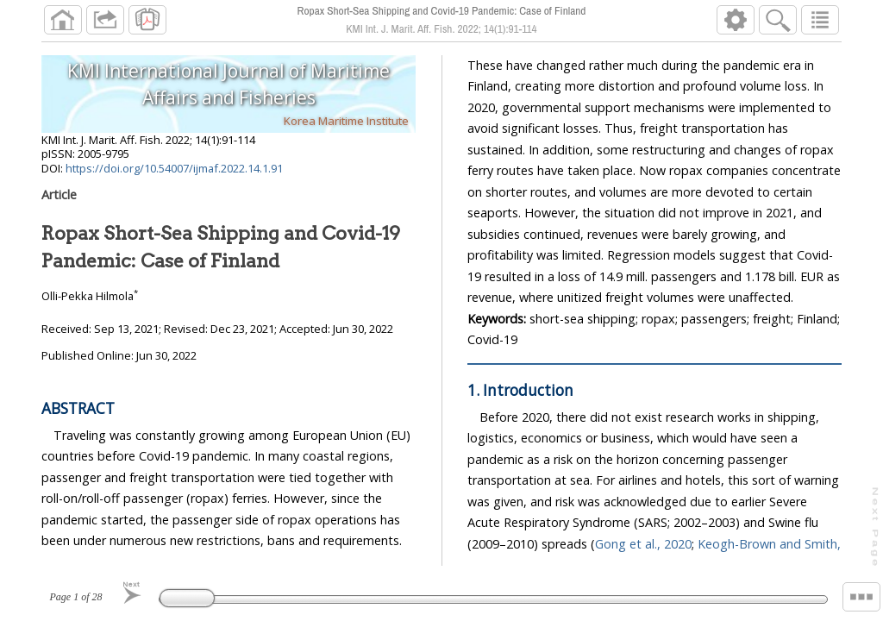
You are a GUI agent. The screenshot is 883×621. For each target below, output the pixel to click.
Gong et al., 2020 (643, 544)
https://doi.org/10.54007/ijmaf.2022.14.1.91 (174, 168)
